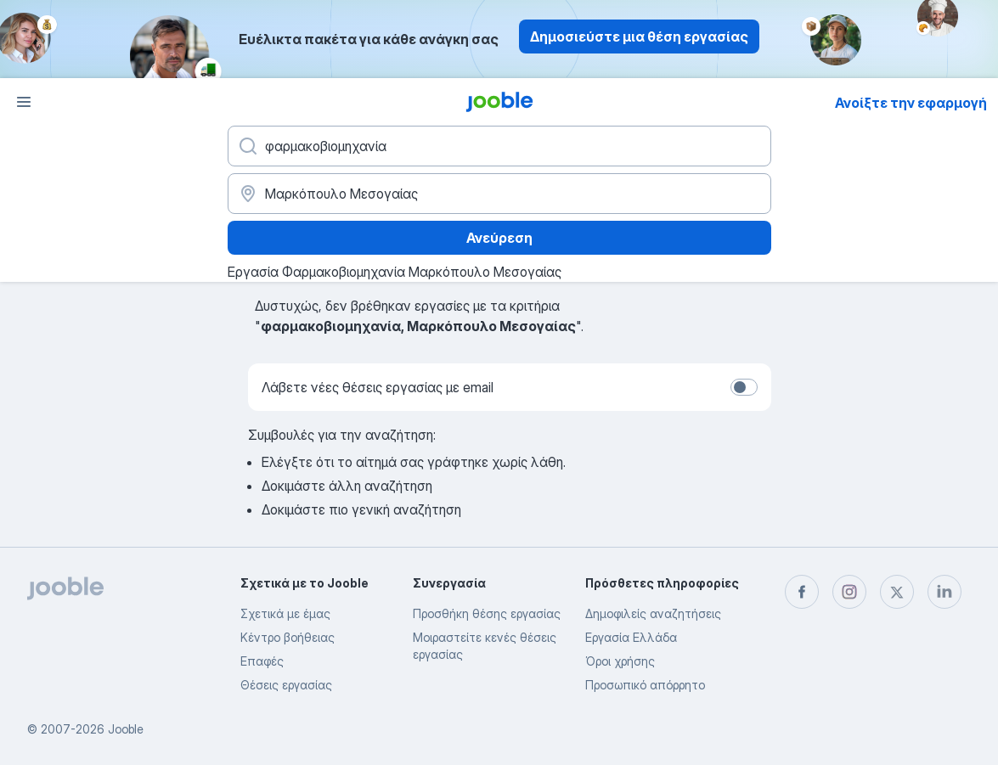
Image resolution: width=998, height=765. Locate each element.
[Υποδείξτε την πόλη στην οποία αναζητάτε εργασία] (499, 193)
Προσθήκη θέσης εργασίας (487, 613)
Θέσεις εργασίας (286, 685)
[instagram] (849, 592)
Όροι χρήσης (620, 661)
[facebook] (802, 592)
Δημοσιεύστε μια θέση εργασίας (639, 36)
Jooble (126, 729)
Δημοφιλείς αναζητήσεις (653, 613)
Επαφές (262, 661)
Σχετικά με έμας (285, 613)
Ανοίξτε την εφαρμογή (911, 102)
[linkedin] (944, 592)
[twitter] (897, 592)
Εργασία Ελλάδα (631, 637)
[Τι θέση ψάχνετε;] (499, 146)
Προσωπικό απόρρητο (645, 685)
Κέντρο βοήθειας (287, 637)
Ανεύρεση (499, 237)
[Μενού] (24, 102)
